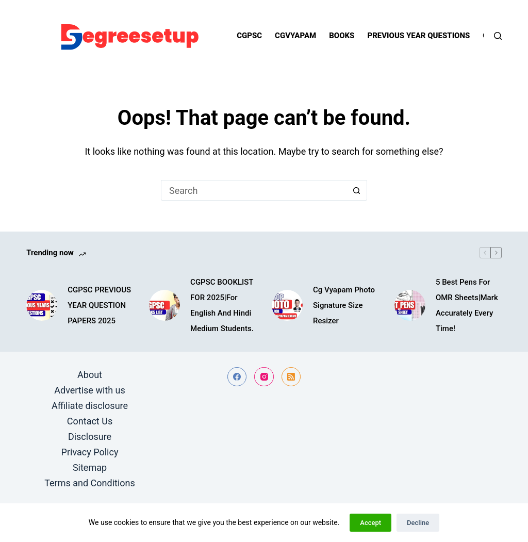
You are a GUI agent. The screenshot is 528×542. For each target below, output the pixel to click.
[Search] (498, 36)
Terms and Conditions (89, 483)
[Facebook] (237, 377)
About (89, 374)
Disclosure (89, 436)
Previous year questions (418, 35)
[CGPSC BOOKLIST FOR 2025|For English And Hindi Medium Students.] (164, 305)
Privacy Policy (90, 452)
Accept (370, 523)
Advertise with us (89, 390)
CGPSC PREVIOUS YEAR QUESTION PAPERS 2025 (99, 305)
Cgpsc (249, 35)
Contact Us (89, 421)
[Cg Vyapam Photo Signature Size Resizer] (287, 305)
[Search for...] (253, 190)
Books (341, 35)
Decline (418, 523)
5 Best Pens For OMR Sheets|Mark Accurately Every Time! (467, 305)
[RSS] (291, 377)
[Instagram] (264, 377)
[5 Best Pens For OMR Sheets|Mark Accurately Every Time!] (409, 305)
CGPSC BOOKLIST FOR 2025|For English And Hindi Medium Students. (222, 305)
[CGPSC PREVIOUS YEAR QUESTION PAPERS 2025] (41, 305)
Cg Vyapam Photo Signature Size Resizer (344, 305)
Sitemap (90, 467)
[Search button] (356, 190)
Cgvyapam (295, 35)
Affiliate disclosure (90, 405)
